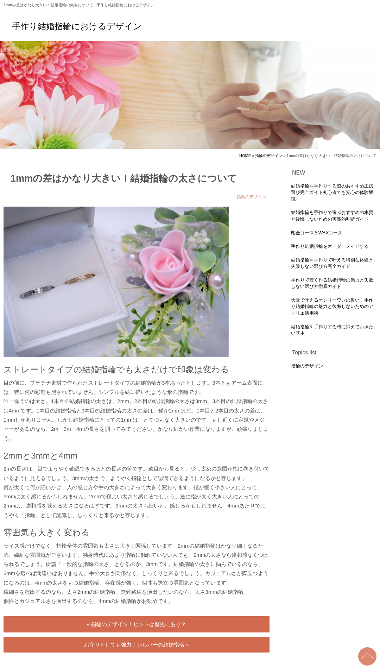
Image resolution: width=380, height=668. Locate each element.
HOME (245, 155)
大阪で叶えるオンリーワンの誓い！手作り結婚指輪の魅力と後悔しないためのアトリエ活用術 (332, 306)
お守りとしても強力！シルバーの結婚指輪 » (136, 645)
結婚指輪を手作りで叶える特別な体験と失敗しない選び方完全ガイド (332, 263)
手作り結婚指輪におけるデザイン (77, 26)
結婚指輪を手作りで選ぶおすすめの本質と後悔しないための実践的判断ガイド (332, 216)
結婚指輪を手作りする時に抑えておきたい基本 (332, 330)
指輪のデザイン (268, 155)
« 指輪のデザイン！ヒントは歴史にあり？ (136, 624)
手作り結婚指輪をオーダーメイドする (330, 246)
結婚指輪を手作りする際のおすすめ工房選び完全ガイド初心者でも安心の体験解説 (332, 192)
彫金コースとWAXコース (316, 232)
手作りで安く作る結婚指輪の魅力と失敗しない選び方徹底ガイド (332, 283)
